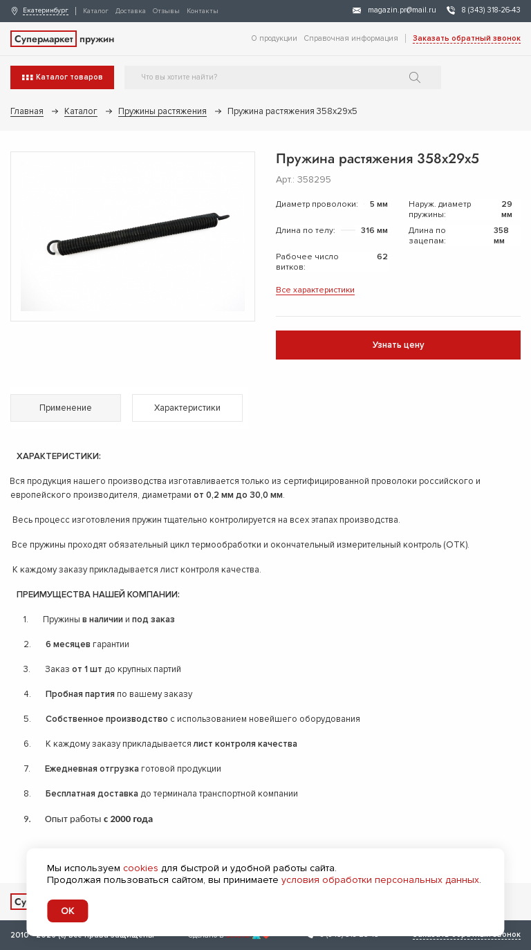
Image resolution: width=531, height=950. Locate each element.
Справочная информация (351, 38)
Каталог (96, 11)
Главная (27, 111)
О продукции (274, 38)
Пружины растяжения (162, 111)
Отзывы (166, 11)
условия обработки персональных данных (380, 880)
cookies (140, 868)
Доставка (130, 11)
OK (67, 911)
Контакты (202, 11)
